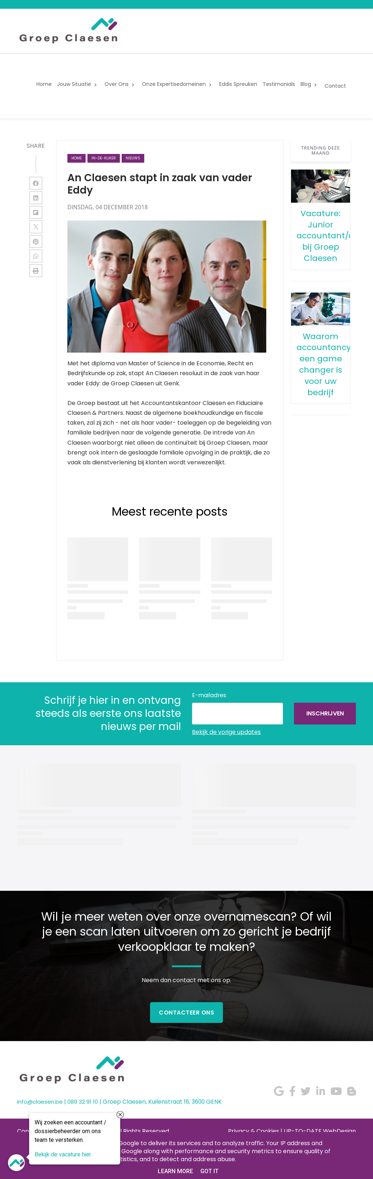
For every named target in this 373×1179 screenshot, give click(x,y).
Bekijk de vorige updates (226, 732)
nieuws (133, 158)
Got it (209, 1171)
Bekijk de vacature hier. (63, 1155)
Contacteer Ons (186, 1012)
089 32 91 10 (82, 1101)
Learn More (175, 1171)
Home (76, 158)
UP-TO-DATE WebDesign (320, 1131)
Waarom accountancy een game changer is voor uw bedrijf (324, 364)
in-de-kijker (103, 158)
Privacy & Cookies (253, 1131)
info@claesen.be (40, 1101)
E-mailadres (209, 695)
